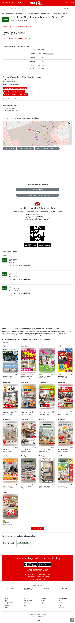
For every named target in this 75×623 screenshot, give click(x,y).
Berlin (41, 4)
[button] (70, 123)
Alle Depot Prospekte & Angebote (14, 91)
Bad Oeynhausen (6, 13)
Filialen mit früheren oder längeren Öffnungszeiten (17, 38)
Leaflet (56, 145)
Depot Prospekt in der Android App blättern (37, 574)
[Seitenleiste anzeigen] (72, 620)
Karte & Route (22, 118)
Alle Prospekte (37, 528)
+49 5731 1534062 (9, 108)
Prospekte (4, 3)
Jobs (60, 600)
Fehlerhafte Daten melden (11, 98)
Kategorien (19, 3)
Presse (60, 602)
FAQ (24, 604)
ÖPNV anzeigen (9, 148)
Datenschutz (62, 604)
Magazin (66, 3)
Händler (12, 3)
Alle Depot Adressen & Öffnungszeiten (15, 94)
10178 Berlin (67, 9)
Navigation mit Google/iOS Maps (47, 148)
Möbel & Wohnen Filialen (19, 13)
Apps (72, 3)
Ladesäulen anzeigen (25, 148)
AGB (60, 605)
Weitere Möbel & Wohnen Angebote (37, 195)
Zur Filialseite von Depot (10, 110)
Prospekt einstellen (28, 600)
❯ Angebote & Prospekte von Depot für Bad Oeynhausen (17, 26)
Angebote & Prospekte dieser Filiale (15, 88)
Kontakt (25, 605)
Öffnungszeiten (9, 602)
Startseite (7, 600)
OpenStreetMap (63, 145)
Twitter (43, 602)
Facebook (43, 600)
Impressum (62, 607)
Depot (12, 20)
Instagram (43, 604)
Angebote (7, 605)
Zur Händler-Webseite (37, 189)
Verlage (25, 602)
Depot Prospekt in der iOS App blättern (37, 576)
